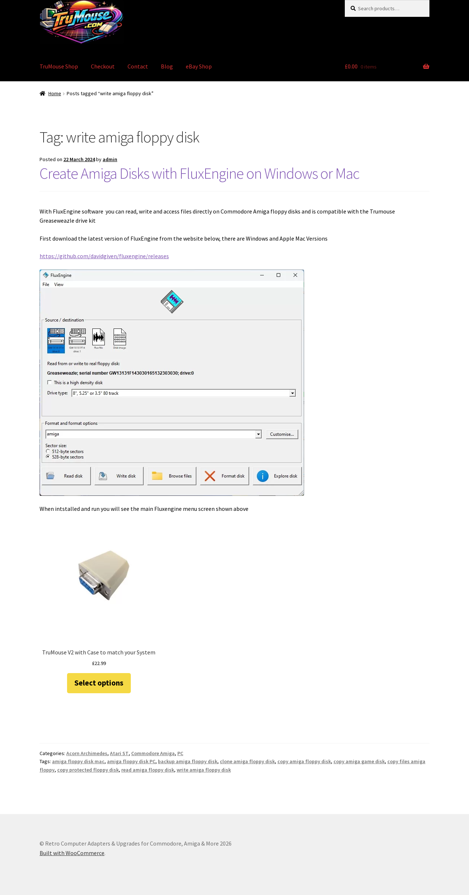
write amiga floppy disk (204, 769)
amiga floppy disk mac (78, 761)
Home (54, 93)
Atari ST (119, 753)
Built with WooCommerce (72, 853)
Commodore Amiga (153, 753)
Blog (167, 66)
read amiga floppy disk (147, 769)
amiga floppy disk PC (131, 761)
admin (110, 159)
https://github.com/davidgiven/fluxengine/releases (104, 256)
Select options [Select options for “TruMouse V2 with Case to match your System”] (98, 683)
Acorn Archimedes (86, 753)
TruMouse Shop (59, 66)
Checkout (103, 66)
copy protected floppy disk (88, 769)
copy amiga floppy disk (304, 761)
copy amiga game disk (359, 761)
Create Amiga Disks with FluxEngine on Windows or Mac (199, 173)
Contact (138, 66)
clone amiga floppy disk (247, 761)
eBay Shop (199, 66)
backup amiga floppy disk (187, 761)
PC (180, 753)
